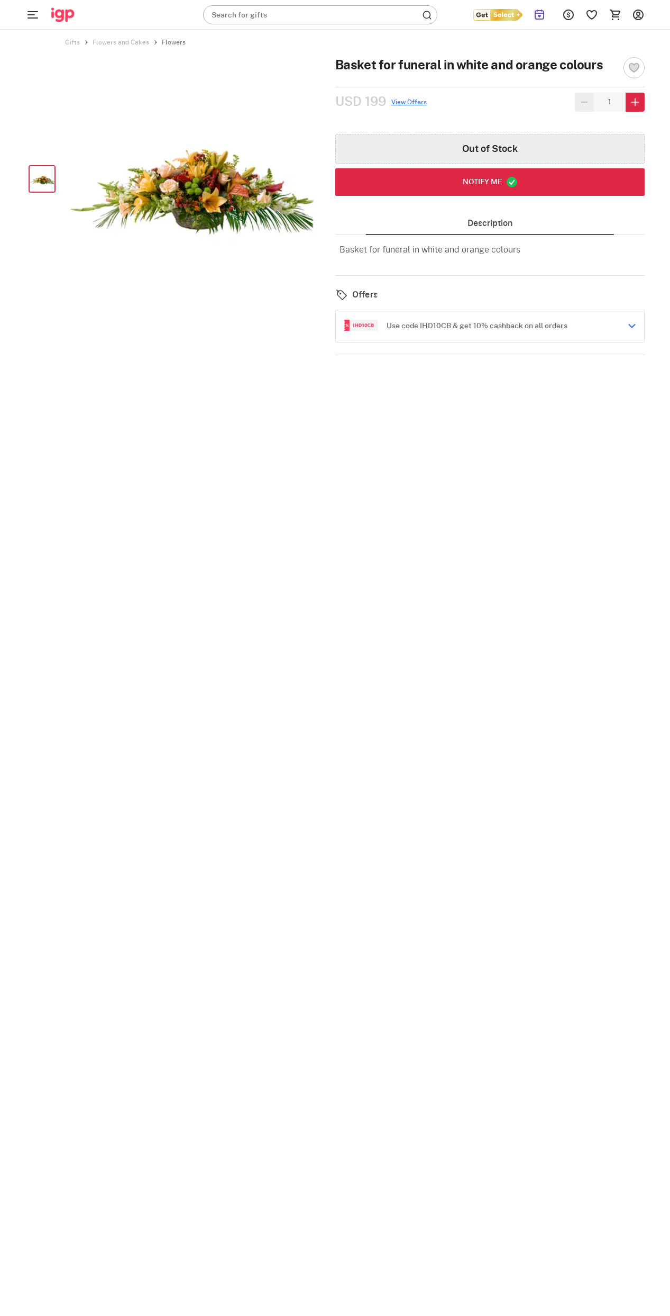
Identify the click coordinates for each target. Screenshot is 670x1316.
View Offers (409, 102)
